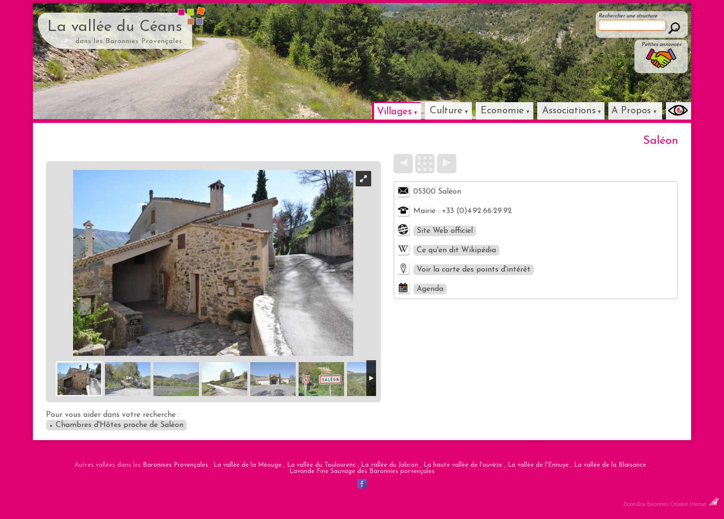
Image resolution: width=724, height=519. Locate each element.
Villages (394, 112)
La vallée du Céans (114, 27)
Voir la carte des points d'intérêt (473, 270)
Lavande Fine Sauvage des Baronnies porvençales (362, 471)
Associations (569, 111)
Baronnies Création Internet (683, 504)
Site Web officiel (445, 231)
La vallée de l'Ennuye (538, 465)
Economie (502, 111)
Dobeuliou (635, 504)
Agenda (430, 289)
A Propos (631, 111)
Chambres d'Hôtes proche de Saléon (116, 425)
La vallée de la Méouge (247, 465)
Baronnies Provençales (175, 465)
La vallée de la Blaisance (610, 465)
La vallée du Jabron (389, 465)
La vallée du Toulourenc (321, 465)
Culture (446, 111)
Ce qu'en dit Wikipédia (456, 250)
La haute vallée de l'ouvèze (462, 465)
